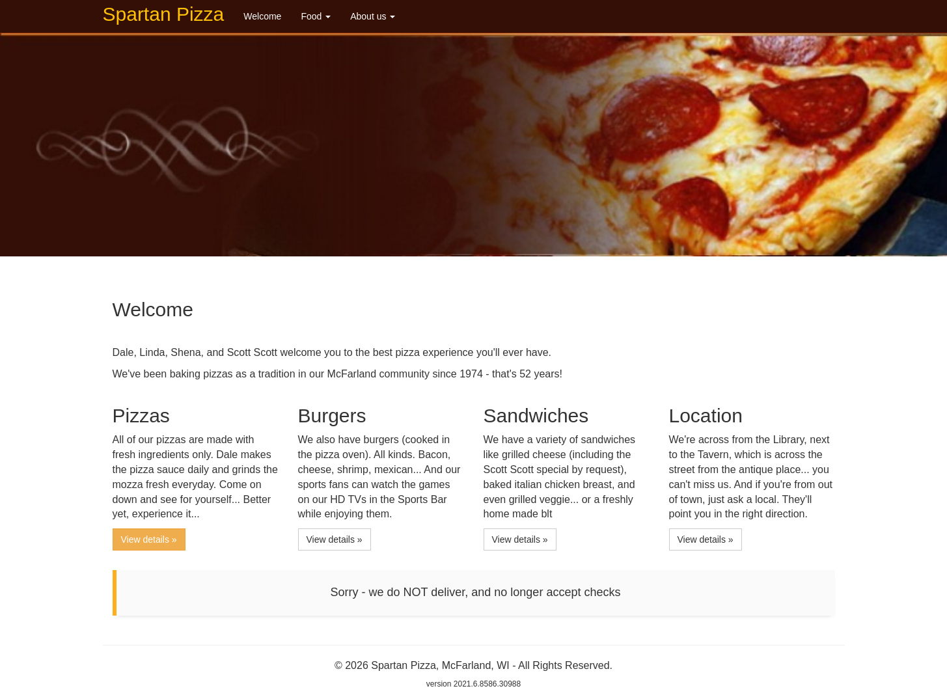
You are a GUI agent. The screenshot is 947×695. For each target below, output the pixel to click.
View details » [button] (149, 539)
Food (316, 16)
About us (372, 16)
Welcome (262, 16)
